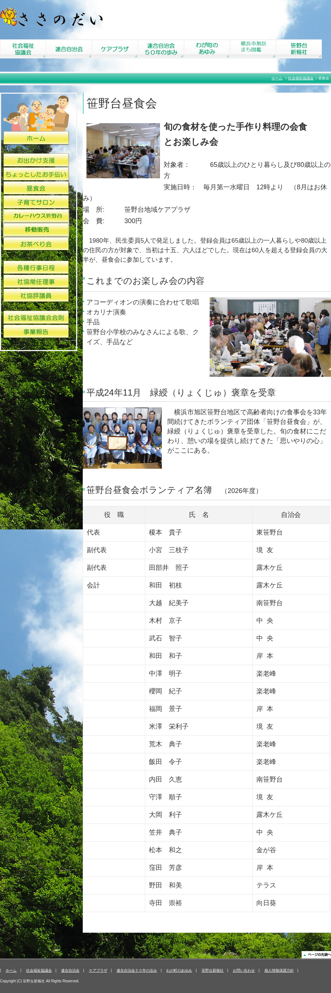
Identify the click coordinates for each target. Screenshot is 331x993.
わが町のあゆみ (179, 970)
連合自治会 (70, 970)
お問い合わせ (244, 970)
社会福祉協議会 (301, 78)
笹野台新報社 (213, 970)
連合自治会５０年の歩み (137, 970)
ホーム (276, 78)
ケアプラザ (98, 970)
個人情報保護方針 (279, 970)
